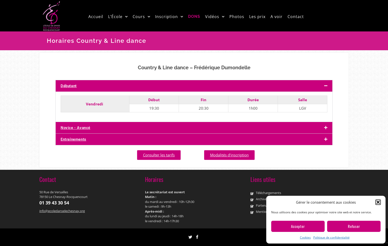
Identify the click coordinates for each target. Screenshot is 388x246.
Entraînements (73, 139)
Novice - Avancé (75, 127)
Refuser (354, 226)
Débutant (69, 86)
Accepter (298, 226)
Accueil (95, 16)
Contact (296, 16)
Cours (139, 16)
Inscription (166, 16)
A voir (276, 16)
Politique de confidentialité (331, 237)
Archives (262, 199)
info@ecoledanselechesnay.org (62, 211)
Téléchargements (268, 193)
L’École (115, 16)
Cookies (305, 237)
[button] (378, 202)
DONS (194, 16)
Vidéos (212, 16)
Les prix (257, 16)
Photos (236, 16)
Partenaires (264, 205)
